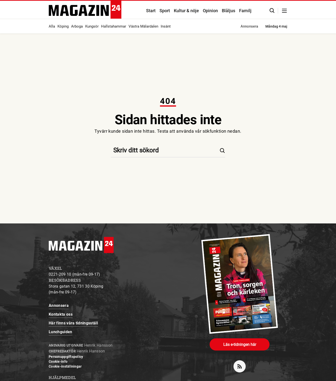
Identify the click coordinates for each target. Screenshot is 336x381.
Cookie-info (58, 361)
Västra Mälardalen (143, 26)
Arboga (77, 26)
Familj (245, 10)
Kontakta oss (61, 314)
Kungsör (92, 26)
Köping (63, 26)
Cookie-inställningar (65, 366)
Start (151, 10)
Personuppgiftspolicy (66, 357)
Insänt (166, 26)
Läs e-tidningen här (239, 344)
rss (241, 364)
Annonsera (249, 26)
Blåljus (228, 10)
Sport (164, 10)
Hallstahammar (113, 26)
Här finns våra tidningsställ (73, 323)
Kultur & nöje (186, 10)
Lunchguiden (60, 332)
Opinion (210, 10)
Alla (52, 26)
